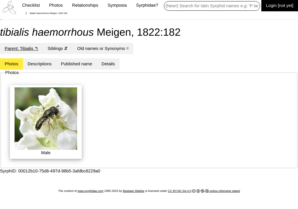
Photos (56, 5)
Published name (76, 63)
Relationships (85, 5)
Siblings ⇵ (58, 48)
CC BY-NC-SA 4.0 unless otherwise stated (204, 191)
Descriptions (40, 63)
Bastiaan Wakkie (133, 191)
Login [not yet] (279, 5)
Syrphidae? (147, 5)
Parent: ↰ (21, 48)
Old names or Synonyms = (103, 48)
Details (108, 63)
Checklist (31, 5)
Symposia (117, 5)
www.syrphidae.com (90, 191)
